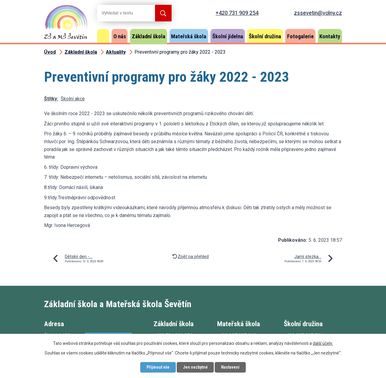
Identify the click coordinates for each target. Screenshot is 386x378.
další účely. (323, 343)
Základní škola (148, 36)
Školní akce (73, 99)
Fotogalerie (300, 36)
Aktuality (116, 52)
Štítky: (51, 99)
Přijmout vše (157, 367)
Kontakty (329, 36)
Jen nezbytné (195, 367)
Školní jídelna (227, 36)
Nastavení (230, 367)
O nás (119, 36)
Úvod (103, 36)
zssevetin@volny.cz (318, 13)
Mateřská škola (188, 36)
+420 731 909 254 (237, 13)
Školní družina (265, 36)
